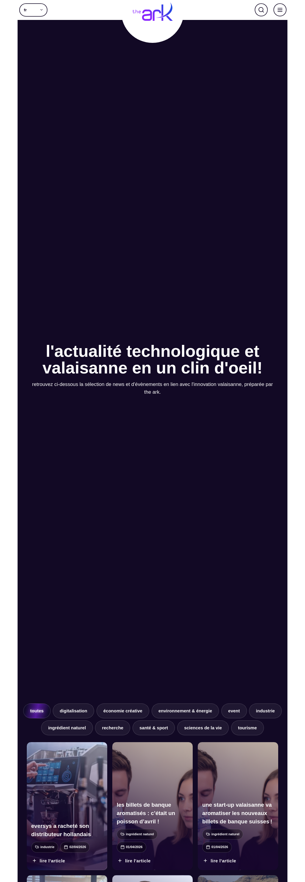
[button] (33, 9)
